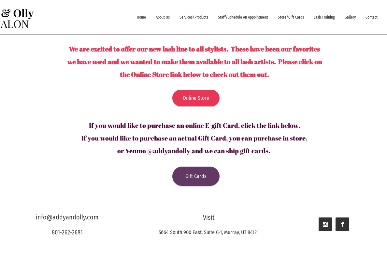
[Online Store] (196, 98)
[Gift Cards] (196, 176)
